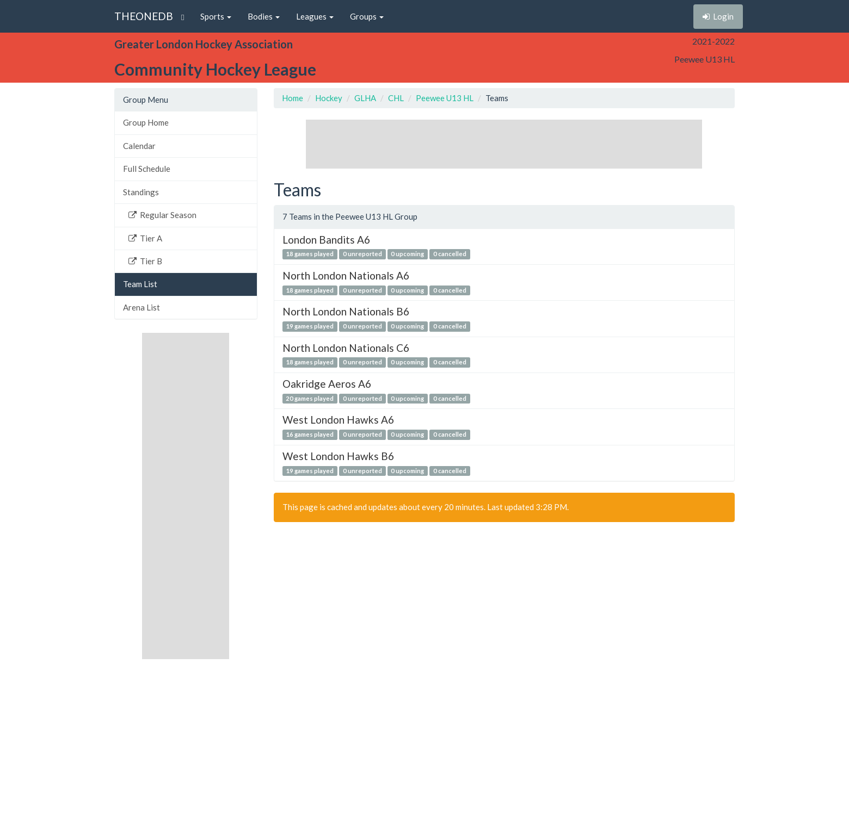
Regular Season (162, 215)
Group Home (146, 122)
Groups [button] (367, 16)
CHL (396, 98)
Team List (140, 284)
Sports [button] (215, 16)
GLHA (365, 98)
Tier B (145, 261)
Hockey (328, 98)
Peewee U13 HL (444, 98)
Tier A (145, 238)
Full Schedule (146, 168)
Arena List (141, 307)
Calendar (139, 146)
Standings (141, 192)
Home (292, 98)
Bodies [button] (264, 16)
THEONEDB (143, 16)
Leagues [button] (315, 16)
